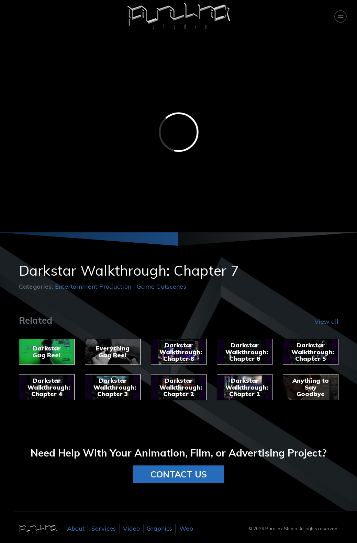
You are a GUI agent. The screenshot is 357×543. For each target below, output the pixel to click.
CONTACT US (178, 474)
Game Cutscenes (161, 286)
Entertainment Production (93, 286)
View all (326, 321)
